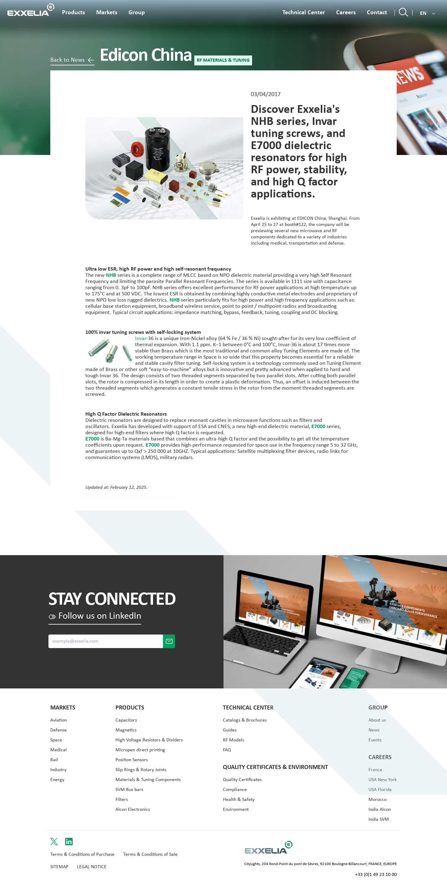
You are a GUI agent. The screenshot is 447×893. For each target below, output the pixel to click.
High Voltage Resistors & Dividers (149, 740)
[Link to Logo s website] (268, 847)
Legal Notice (91, 866)
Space (56, 740)
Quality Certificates (242, 779)
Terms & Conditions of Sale (150, 854)
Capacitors (126, 720)
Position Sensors (131, 760)
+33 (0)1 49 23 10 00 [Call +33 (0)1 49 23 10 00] (376, 874)
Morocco (377, 799)
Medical (58, 750)
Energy (57, 779)
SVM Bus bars (129, 789)
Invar (140, 339)
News (373, 730)
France (375, 769)
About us (377, 720)
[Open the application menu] (107, 15)
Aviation (58, 720)
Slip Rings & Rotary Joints (140, 769)
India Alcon (379, 809)
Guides (230, 730)
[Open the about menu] (137, 15)
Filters (121, 799)
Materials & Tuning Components (148, 779)
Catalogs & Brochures (245, 720)
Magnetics (126, 730)
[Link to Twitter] (54, 841)
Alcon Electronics (132, 809)
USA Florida (380, 789)
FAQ (227, 750)
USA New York (382, 779)
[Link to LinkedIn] (69, 841)
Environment (236, 809)
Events (375, 740)
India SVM (378, 819)
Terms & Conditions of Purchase (82, 854)
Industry (58, 769)
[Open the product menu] (73, 15)
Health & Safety (239, 799)
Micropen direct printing (140, 750)
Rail (54, 760)
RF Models (233, 740)
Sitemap (59, 866)
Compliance (235, 789)
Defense (58, 730)
